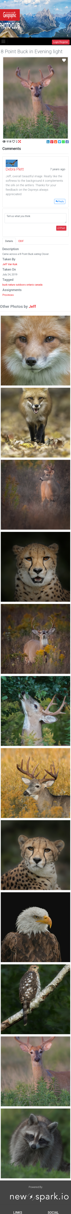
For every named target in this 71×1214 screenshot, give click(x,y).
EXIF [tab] (21, 241)
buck (5, 284)
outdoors (21, 284)
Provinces (8, 294)
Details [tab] (9, 241)
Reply (60, 201)
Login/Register (60, 42)
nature (11, 284)
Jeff (32, 306)
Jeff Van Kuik (9, 264)
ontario (30, 284)
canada (38, 284)
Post (61, 228)
